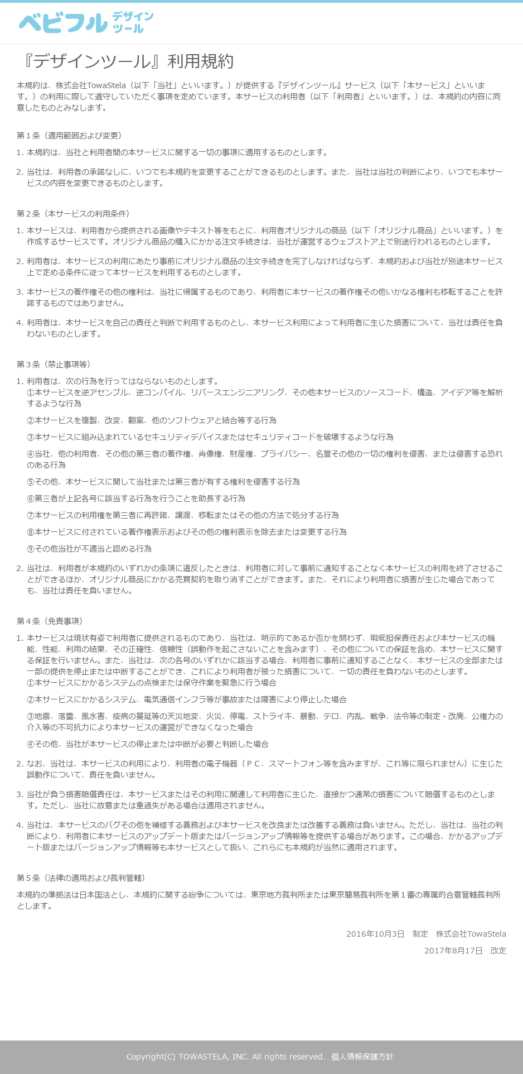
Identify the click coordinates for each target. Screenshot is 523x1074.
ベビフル (86, 23)
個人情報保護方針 (362, 1057)
